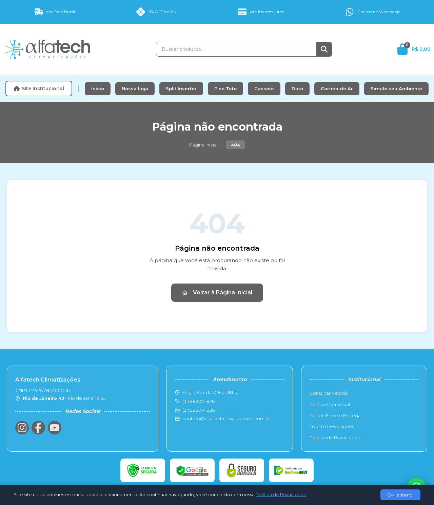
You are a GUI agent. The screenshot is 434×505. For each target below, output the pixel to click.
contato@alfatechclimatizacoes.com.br (226, 418)
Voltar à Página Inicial (217, 292)
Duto (297, 88)
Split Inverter (181, 88)
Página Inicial (203, 145)
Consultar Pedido (329, 393)
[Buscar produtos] (236, 49)
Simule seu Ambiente (396, 88)
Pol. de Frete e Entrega (335, 415)
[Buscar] (324, 49)
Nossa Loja (135, 88)
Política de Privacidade (335, 437)
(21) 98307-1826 (198, 410)
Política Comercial (330, 404)
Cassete (264, 88)
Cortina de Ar (337, 88)
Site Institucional (39, 88)
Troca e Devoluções (332, 426)
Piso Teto (225, 88)
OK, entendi (400, 495)
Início (97, 88)
